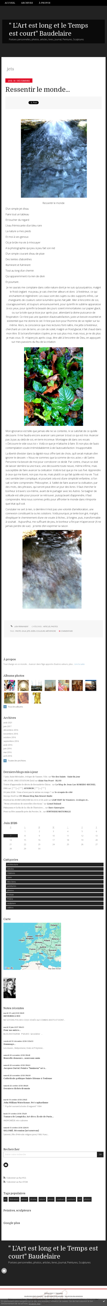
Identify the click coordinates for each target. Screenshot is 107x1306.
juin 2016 (7, 748)
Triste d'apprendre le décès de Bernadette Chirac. (27, 785)
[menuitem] (11, 3)
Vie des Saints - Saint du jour (66, 777)
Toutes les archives (17, 760)
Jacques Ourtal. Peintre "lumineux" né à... (24, 1068)
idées (33, 631)
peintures (11, 886)
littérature (14, 1199)
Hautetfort (59, 1293)
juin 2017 (7, 726)
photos (54, 626)
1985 (5, 788)
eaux (24, 631)
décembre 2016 (10, 730)
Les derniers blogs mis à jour (33, 1296)
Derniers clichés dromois (16, 1088)
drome (33, 1199)
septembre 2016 (11, 741)
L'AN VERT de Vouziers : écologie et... (70, 800)
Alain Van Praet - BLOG (49, 781)
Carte (7, 919)
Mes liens (11, 881)
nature (42, 1199)
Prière (10, 899)
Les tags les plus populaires (74, 1296)
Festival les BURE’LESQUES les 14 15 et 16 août (25, 800)
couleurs (40, 631)
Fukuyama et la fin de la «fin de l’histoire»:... (24, 808)
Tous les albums (15, 706)
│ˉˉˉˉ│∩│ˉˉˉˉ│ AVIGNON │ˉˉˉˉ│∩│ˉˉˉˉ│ (28, 788)
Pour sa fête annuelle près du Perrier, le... (23, 812)
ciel (79, 1199)
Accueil (10, 3)
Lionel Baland (54, 804)
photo (18, 631)
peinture (71, 1199)
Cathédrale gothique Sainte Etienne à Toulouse (27, 1078)
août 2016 (7, 745)
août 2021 (7, 722)
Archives (27, 3)
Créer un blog (48, 1293)
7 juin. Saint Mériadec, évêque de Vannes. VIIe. (25, 777)
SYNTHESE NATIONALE (58, 812)
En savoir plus (34, 1303)
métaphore (51, 631)
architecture (12, 864)
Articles (46, 626)
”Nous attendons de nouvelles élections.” (23, 804)
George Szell (9, 796)
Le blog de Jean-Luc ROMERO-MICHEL (75, 785)
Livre (9, 877)
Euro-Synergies (56, 808)
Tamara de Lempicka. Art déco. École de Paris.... (28, 1116)
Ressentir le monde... (37, 89)
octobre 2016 (9, 737)
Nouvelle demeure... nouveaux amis (21, 1058)
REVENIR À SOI (11, 1016)
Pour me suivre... (12, 1030)
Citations (11, 873)
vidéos (10, 907)
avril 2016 (7, 756)
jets (28, 631)
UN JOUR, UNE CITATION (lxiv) (18, 781)
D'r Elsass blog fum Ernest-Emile (35, 796)
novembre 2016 (10, 734)
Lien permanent (19, 626)
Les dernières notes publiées (53, 1296)
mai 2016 (7, 752)
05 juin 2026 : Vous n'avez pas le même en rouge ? (27, 792)
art (5, 1199)
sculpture (11, 903)
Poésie (10, 894)
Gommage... (9, 1044)
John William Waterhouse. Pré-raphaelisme (25, 1102)
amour (24, 1199)
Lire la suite (79, 664)
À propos (44, 3)
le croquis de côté (64, 792)
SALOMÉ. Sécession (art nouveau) (21, 1130)
